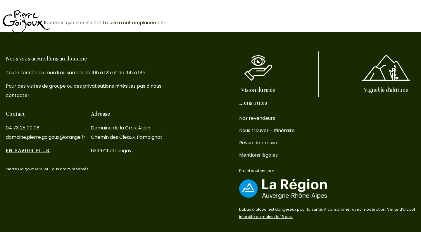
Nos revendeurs (257, 118)
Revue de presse (258, 142)
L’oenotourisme (314, 21)
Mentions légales (258, 155)
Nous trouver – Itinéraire (267, 130)
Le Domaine (208, 21)
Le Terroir (274, 21)
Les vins (242, 21)
